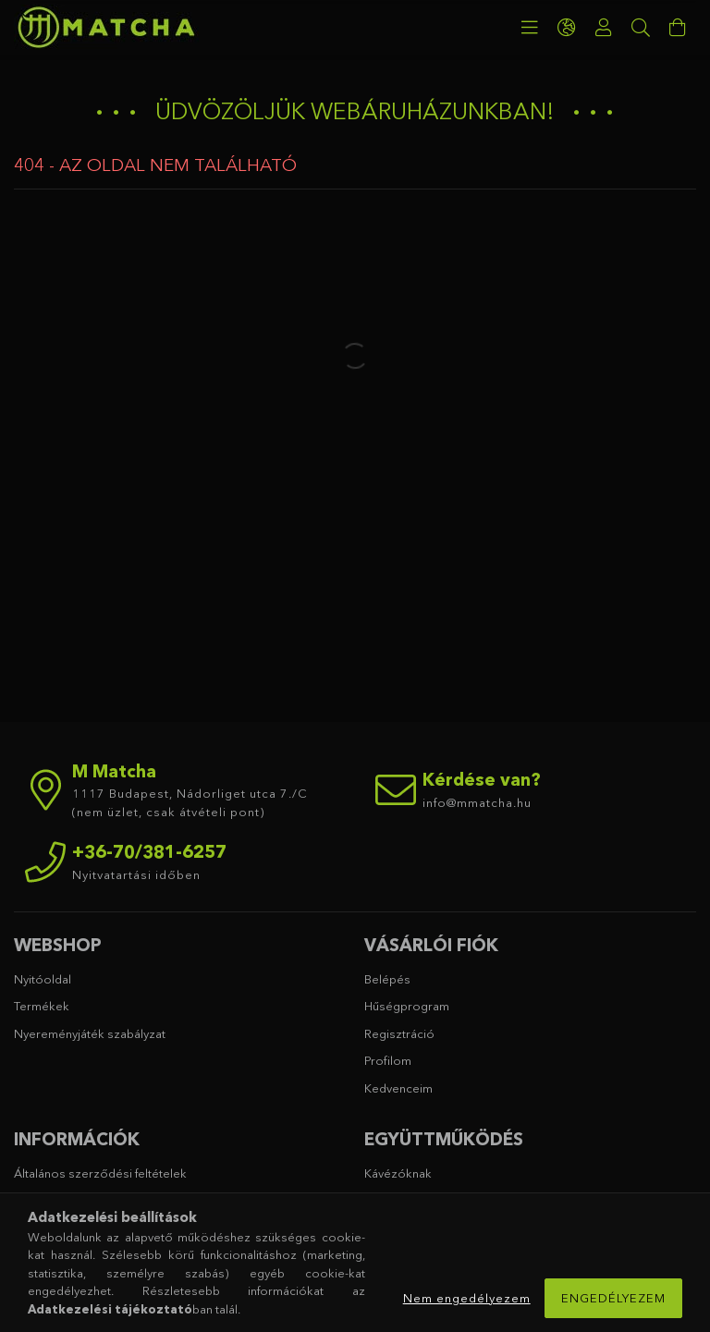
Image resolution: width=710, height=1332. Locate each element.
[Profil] (603, 27)
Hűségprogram (406, 1005)
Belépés (387, 979)
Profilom (387, 1060)
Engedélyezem (613, 1297)
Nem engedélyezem (467, 1297)
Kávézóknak (398, 1173)
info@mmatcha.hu (477, 802)
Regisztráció (399, 1033)
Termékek (41, 1005)
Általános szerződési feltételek (100, 1173)
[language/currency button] (566, 27)
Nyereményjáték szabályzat (89, 1033)
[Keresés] (640, 27)
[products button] (529, 27)
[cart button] (677, 27)
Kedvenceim (398, 1088)
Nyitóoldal (42, 979)
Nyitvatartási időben (136, 874)
